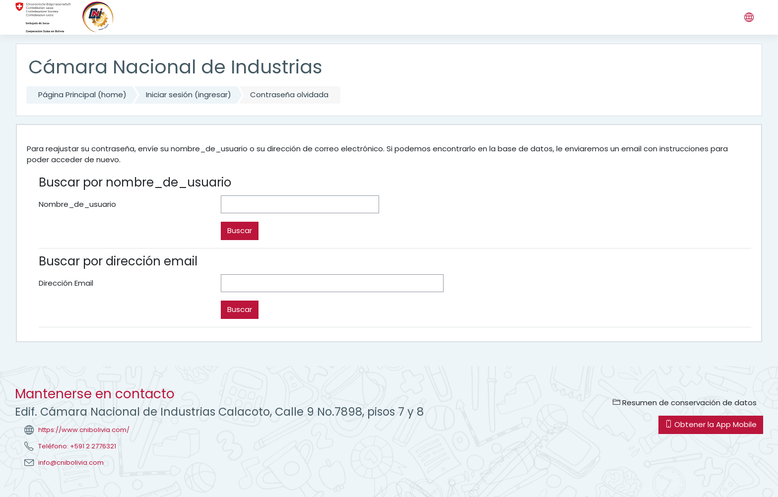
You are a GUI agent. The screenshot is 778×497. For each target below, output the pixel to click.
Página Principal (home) (82, 94)
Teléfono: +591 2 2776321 (77, 446)
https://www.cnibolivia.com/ (84, 430)
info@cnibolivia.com (71, 462)
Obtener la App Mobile (711, 424)
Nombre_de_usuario (77, 204)
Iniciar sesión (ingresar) (188, 94)
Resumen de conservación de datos (685, 402)
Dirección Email (66, 283)
